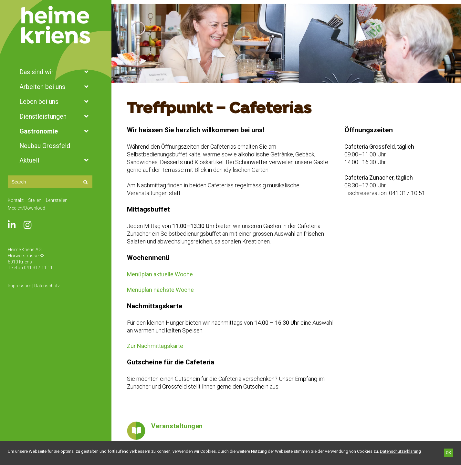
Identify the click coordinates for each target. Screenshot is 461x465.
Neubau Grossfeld (44, 146)
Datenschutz (47, 285)
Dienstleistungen (55, 116)
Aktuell (55, 160)
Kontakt (16, 200)
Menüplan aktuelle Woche (160, 274)
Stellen (34, 200)
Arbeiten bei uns (55, 87)
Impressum (19, 285)
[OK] (448, 453)
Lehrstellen (57, 200)
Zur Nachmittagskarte (155, 345)
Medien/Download (26, 208)
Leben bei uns (55, 101)
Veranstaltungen (177, 426)
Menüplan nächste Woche (160, 289)
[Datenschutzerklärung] (400, 451)
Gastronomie (55, 131)
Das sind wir (55, 72)
